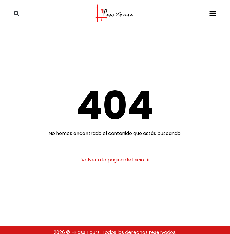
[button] (213, 13)
